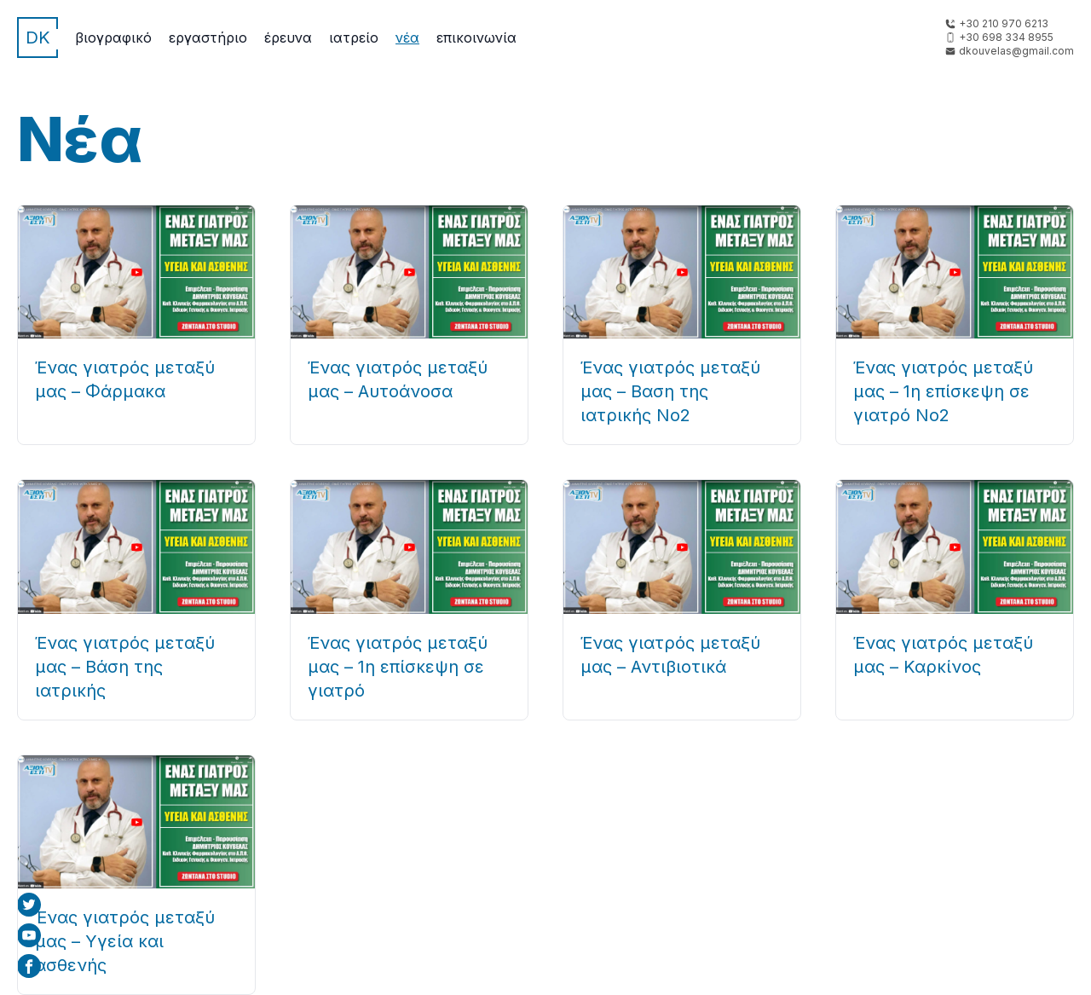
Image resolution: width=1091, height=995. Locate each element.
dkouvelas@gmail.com (1016, 50)
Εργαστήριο (208, 37)
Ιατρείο (353, 37)
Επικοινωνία (476, 37)
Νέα (407, 37)
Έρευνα (288, 37)
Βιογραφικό (113, 37)
